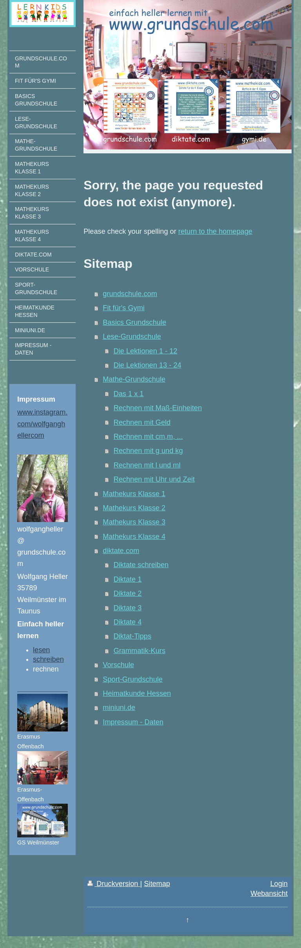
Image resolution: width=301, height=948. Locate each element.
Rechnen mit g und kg (148, 451)
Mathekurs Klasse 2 (134, 508)
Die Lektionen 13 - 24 (147, 365)
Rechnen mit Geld (142, 422)
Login (279, 884)
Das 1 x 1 (129, 394)
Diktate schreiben (141, 565)
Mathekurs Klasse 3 (134, 522)
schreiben (48, 659)
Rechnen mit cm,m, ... (148, 436)
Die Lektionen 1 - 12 (146, 351)
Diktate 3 (128, 608)
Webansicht (269, 893)
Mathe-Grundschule (134, 379)
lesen (41, 650)
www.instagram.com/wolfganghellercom (42, 423)
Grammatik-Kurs (139, 651)
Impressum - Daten (133, 722)
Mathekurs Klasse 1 (134, 494)
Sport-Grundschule (133, 679)
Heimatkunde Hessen (137, 693)
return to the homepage (215, 231)
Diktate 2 (128, 593)
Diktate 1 (128, 579)
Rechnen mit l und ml (147, 465)
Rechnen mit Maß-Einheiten (158, 408)
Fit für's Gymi (124, 308)
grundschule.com (130, 294)
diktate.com (121, 551)
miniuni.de (119, 707)
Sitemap (157, 884)
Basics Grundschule (134, 322)
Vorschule (118, 665)
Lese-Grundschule (132, 336)
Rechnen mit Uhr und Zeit (154, 479)
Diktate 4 (128, 622)
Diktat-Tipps (132, 636)
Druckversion (113, 884)
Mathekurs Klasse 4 (134, 536)
